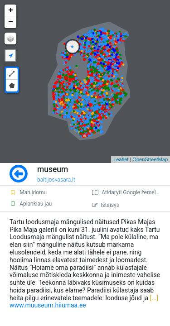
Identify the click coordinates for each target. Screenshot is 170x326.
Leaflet (120, 159)
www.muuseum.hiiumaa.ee (48, 305)
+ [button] (10, 10)
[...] (153, 298)
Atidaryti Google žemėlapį (127, 192)
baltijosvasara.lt (56, 180)
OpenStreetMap (150, 159)
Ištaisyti (105, 205)
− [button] (10, 22)
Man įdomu (28, 192)
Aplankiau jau (31, 204)
